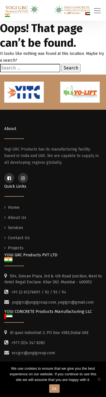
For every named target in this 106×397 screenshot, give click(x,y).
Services (15, 227)
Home (14, 207)
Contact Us (19, 237)
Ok (54, 389)
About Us (17, 217)
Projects (15, 247)
